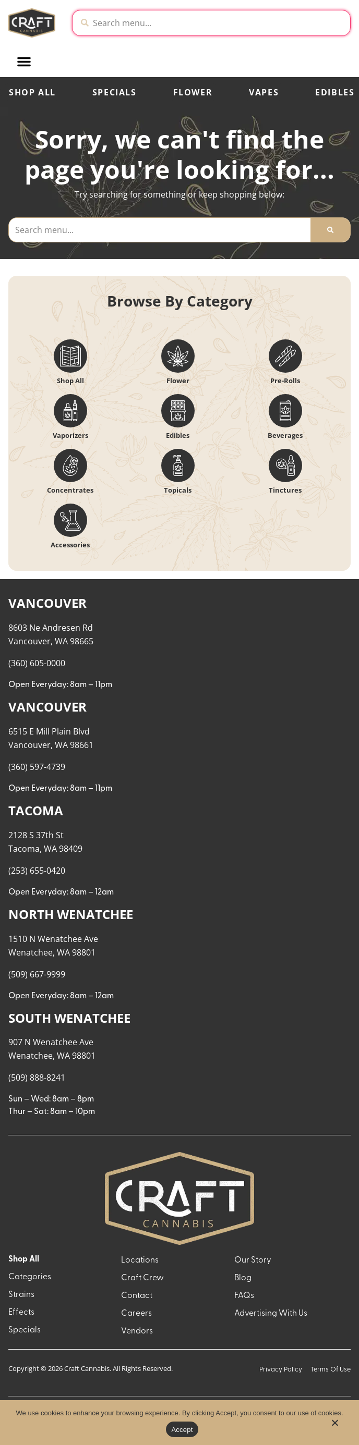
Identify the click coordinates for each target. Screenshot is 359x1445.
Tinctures (285, 490)
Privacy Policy (280, 1369)
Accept (182, 1430)
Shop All (32, 92)
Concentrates (70, 490)
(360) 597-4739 (36, 767)
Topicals (178, 490)
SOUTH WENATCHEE (69, 1017)
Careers (136, 1313)
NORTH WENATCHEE (70, 914)
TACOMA (35, 810)
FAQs (244, 1296)
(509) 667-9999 (36, 974)
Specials (114, 92)
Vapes (264, 92)
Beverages (285, 435)
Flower (193, 92)
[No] (334, 1425)
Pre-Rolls (285, 380)
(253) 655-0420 (36, 870)
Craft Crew (142, 1278)
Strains (21, 1295)
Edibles (177, 435)
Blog (243, 1278)
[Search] (330, 230)
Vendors (137, 1331)
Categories (29, 1277)
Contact (136, 1296)
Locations (140, 1260)
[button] (102, 61)
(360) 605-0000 (36, 663)
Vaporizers (70, 435)
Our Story (252, 1260)
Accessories (70, 544)
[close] (258, 30)
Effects (21, 1312)
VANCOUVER (47, 602)
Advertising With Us (270, 1313)
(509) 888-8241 (36, 1077)
